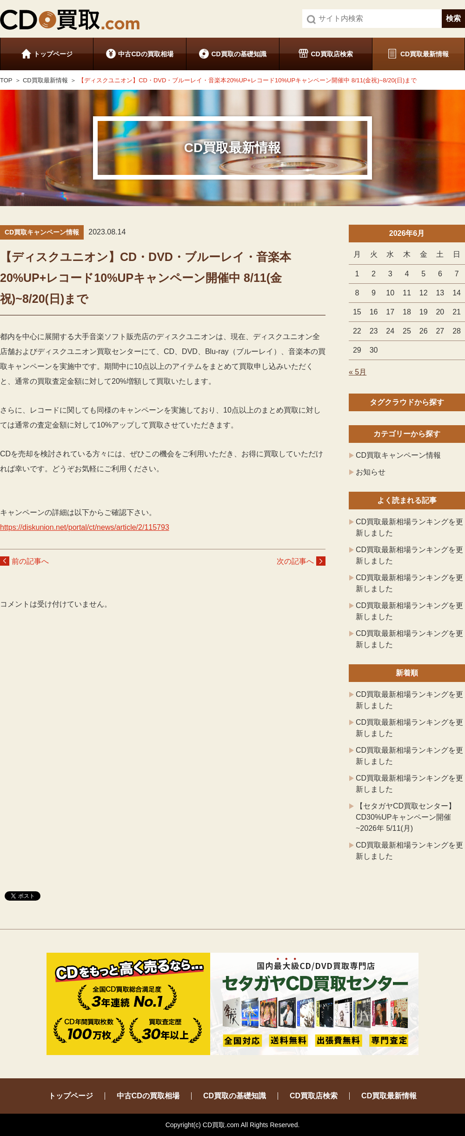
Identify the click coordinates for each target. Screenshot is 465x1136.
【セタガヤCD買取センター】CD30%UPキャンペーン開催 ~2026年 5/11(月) (406, 817)
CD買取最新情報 (424, 54)
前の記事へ (30, 561)
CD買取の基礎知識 (238, 54)
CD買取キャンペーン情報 (398, 455)
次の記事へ (295, 561)
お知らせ (370, 472)
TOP (6, 80)
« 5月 (357, 372)
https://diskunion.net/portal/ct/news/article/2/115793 (84, 527)
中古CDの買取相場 (145, 54)
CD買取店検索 (331, 54)
